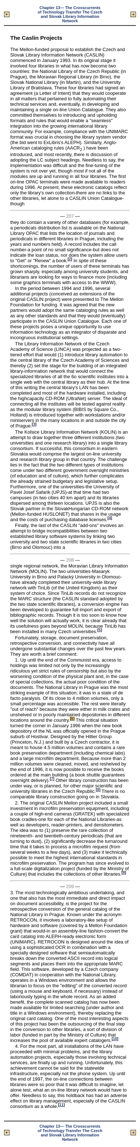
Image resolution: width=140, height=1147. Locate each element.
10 (115, 1039)
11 (61, 1105)
